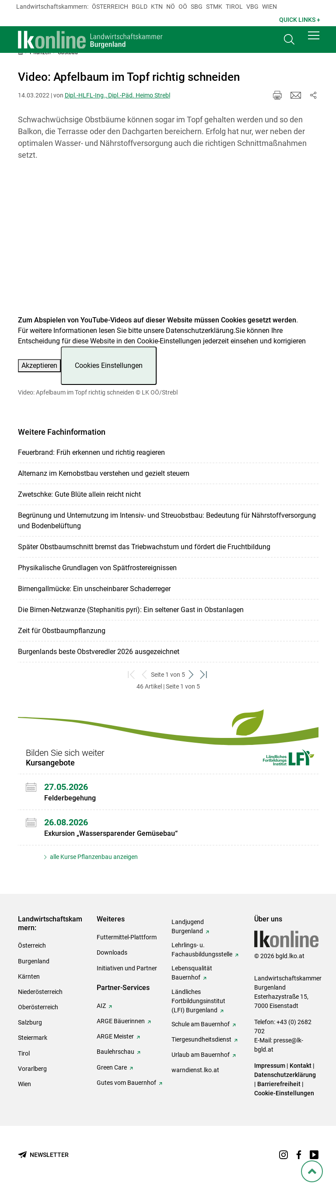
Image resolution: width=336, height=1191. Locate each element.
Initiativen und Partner (127, 968)
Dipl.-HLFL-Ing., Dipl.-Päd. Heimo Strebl (117, 95)
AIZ (101, 1005)
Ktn (157, 6)
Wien (269, 6)
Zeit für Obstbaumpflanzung (61, 631)
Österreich (110, 6)
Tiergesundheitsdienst (201, 1039)
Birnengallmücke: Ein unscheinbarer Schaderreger (94, 589)
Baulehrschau (115, 1051)
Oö (182, 6)
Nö (170, 6)
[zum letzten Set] (204, 674)
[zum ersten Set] (131, 674)
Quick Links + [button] (299, 19)
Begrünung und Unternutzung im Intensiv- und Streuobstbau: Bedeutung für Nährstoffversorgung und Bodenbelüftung (167, 520)
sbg (197, 6)
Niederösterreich (40, 991)
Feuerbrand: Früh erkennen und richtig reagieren (91, 452)
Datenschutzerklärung (200, 330)
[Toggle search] (289, 42)
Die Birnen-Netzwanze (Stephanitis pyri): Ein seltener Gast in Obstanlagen (131, 610)
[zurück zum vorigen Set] (144, 674)
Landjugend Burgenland (188, 926)
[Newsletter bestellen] (43, 1155)
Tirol (234, 6)
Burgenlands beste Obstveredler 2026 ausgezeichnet (98, 651)
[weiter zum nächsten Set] (191, 674)
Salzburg (30, 1022)
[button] (313, 40)
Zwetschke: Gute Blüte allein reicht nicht (79, 494)
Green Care (112, 1067)
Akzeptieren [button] (39, 365)
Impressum (269, 1065)
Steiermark (32, 1037)
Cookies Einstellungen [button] (109, 365)
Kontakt (301, 1065)
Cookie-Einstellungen (284, 1093)
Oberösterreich (38, 1007)
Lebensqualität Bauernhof (192, 973)
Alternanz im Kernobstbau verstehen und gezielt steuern (103, 473)
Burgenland (33, 961)
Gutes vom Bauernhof (126, 1082)
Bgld (139, 6)
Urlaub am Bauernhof (201, 1054)
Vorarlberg (32, 1068)
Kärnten (29, 976)
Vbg (252, 6)
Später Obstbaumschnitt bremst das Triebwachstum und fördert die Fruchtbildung (144, 547)
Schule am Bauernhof (201, 1024)
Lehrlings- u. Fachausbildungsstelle (202, 950)
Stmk (214, 6)
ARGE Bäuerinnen (121, 1021)
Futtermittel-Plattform (127, 937)
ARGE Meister (115, 1036)
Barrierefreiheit (279, 1083)
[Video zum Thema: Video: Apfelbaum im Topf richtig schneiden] (168, 243)
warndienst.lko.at (195, 1069)
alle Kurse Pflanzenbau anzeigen (93, 856)
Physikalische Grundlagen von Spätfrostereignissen (97, 568)
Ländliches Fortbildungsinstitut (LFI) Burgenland (198, 1001)
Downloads (112, 952)
